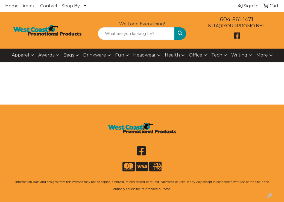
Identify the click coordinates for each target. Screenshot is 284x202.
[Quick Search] (136, 33)
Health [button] (172, 55)
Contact (49, 5)
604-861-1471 (236, 19)
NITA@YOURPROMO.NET (236, 25)
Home (12, 5)
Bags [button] (68, 55)
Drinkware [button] (94, 55)
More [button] (262, 55)
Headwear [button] (144, 55)
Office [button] (195, 55)
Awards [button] (46, 55)
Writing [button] (239, 55)
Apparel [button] (20, 55)
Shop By (71, 5)
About (29, 5)
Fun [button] (119, 55)
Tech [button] (216, 55)
